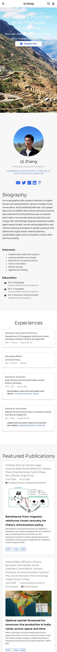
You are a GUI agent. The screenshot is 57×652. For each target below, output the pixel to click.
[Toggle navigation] (3, 4)
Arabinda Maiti (12, 562)
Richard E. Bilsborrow (36, 425)
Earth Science (31, 586)
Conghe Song (23, 425)
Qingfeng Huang (21, 472)
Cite (16, 549)
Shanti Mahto (25, 569)
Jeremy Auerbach (20, 576)
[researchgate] (29, 183)
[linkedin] (34, 183)
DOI (23, 549)
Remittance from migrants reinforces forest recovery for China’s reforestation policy (25, 520)
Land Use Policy (12, 360)
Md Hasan (26, 562)
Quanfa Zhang (38, 472)
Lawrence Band (13, 468)
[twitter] (24, 183)
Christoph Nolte (20, 394)
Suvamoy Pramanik (27, 572)
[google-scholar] (39, 183)
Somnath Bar (24, 565)
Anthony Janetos (32, 394)
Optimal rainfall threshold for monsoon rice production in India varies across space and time (28, 624)
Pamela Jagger (33, 465)
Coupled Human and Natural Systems (27, 483)
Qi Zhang (28, 3)
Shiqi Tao (20, 465)
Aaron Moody (12, 475)
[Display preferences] (53, 4)
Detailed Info (28, 43)
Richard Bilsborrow (31, 468)
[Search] (48, 4)
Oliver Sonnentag (39, 576)
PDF (8, 549)
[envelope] (18, 183)
